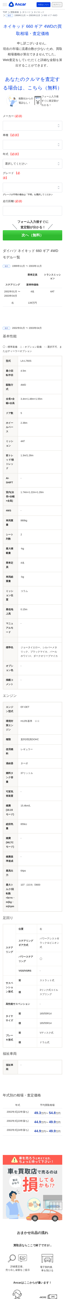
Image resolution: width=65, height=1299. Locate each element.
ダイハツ (26, 12)
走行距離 (12, 201)
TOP (5, 12)
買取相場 (14, 12)
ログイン (57, 4)
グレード (11, 175)
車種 (11, 135)
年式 (11, 154)
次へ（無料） (32, 235)
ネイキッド (39, 12)
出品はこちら (43, 4)
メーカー (12, 116)
